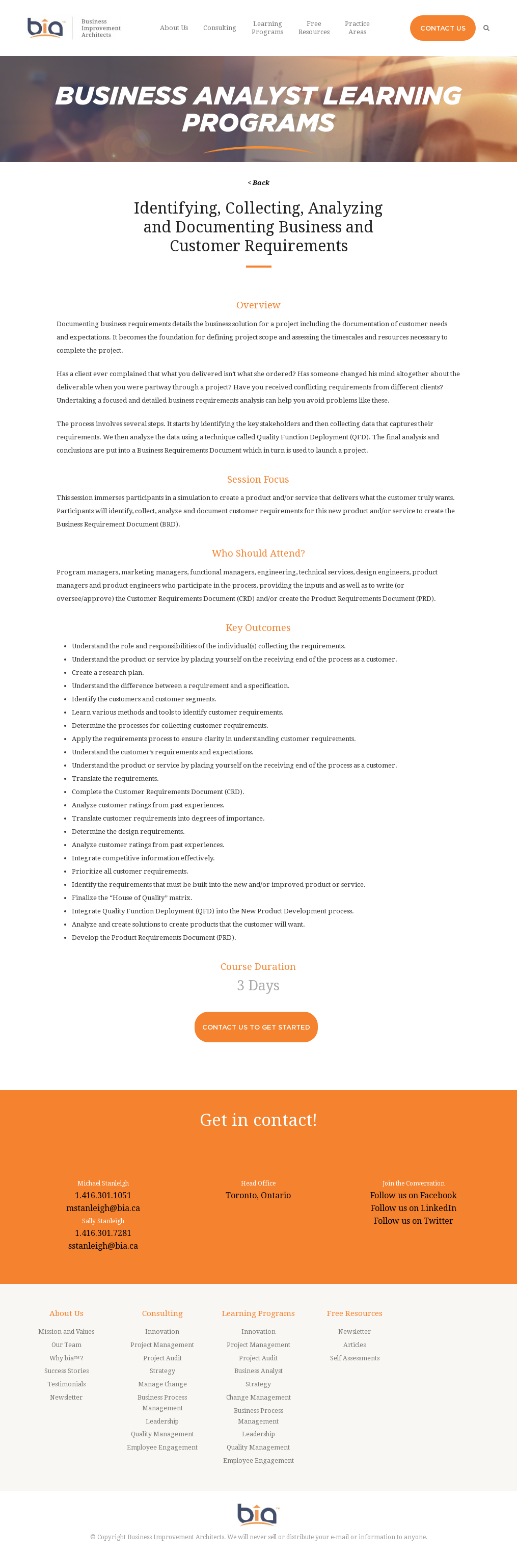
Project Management (162, 1345)
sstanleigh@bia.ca (103, 1246)
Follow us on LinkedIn (413, 1208)
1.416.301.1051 (103, 1195)
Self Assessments (354, 1358)
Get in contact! (258, 1120)
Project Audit (162, 1358)
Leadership (162, 1421)
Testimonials (66, 1384)
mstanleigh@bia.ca (103, 1208)
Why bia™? (66, 1358)
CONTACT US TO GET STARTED (256, 1027)
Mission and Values (66, 1331)
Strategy (162, 1371)
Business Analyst (258, 1371)
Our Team (66, 1345)
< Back (258, 183)
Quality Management (162, 1434)
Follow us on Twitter (413, 1221)
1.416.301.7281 (103, 1233)
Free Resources (355, 1313)
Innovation (162, 1331)
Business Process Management (162, 1403)
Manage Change (162, 1384)
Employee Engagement (162, 1447)
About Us (66, 1313)
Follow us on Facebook (413, 1195)
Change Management (258, 1397)
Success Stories (66, 1371)
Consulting (162, 1313)
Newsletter (66, 1397)
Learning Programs (258, 1313)
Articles (354, 1345)
